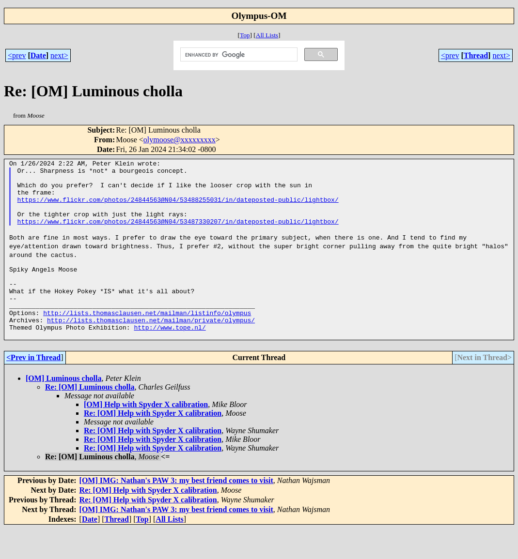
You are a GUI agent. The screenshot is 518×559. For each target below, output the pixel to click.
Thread (476, 55)
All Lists (267, 35)
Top (245, 35)
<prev (17, 55)
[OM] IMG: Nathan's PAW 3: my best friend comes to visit (176, 511)
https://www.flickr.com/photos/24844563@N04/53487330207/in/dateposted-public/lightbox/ (178, 234)
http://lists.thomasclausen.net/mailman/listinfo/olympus (147, 338)
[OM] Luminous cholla (63, 409)
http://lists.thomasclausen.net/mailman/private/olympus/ (151, 347)
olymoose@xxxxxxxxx (179, 140)
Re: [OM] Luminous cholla (89, 417)
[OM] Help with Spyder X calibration (146, 435)
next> (59, 55)
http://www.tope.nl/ (169, 356)
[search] (238, 54)
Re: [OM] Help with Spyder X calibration (152, 443)
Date (38, 55)
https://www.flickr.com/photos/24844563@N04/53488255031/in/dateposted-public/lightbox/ (178, 208)
